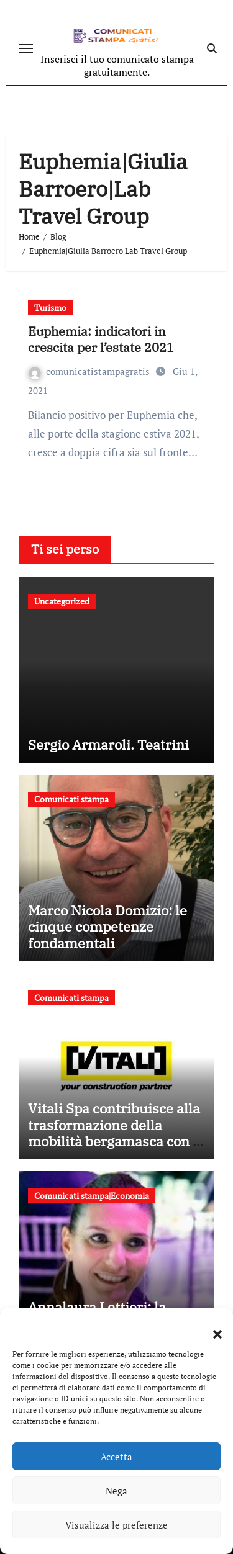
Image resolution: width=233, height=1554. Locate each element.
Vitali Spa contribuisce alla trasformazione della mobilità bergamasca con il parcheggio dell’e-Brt (114, 1132)
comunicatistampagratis (90, 371)
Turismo (50, 307)
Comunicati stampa (71, 799)
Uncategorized (61, 601)
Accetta (116, 1456)
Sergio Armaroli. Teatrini (108, 744)
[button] (211, 1327)
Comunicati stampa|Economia (91, 1195)
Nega (116, 1490)
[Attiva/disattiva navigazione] (26, 48)
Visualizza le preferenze (116, 1525)
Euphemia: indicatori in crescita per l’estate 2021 (101, 339)
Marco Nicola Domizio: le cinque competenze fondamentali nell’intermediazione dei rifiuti (107, 943)
